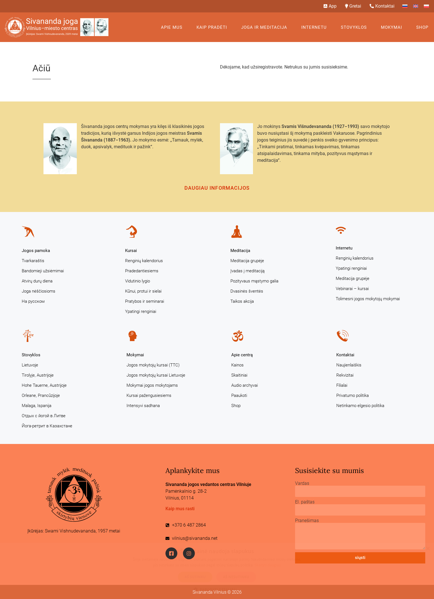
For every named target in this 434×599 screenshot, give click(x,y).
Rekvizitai (345, 375)
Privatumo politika (352, 395)
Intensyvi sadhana (143, 405)
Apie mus (173, 27)
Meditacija (240, 250)
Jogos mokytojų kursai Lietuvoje (156, 375)
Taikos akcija (242, 301)
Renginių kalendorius (144, 260)
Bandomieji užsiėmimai (43, 270)
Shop (422, 27)
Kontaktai (345, 354)
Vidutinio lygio (137, 281)
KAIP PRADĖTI (213, 27)
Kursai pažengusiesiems (149, 395)
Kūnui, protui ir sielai (143, 291)
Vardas (302, 483)
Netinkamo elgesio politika (360, 405)
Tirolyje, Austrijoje (38, 375)
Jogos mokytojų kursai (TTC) (153, 365)
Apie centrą (242, 354)
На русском (33, 301)
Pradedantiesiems (141, 270)
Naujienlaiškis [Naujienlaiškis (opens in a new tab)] (348, 365)
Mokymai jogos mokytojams (152, 385)
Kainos (237, 365)
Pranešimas (307, 520)
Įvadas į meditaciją (247, 270)
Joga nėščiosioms (38, 291)
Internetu (315, 27)
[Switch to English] (415, 6)
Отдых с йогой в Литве (44, 415)
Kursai (131, 250)
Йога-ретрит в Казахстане (47, 425)
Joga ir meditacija (265, 27)
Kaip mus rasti (180, 508)
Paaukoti (239, 395)
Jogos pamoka (36, 250)
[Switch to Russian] (405, 6)
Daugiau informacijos (217, 188)
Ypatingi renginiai (140, 311)
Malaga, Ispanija (36, 405)
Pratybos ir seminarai (144, 301)
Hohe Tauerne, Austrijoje (44, 385)
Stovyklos (355, 27)
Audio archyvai (244, 385)
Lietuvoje (30, 365)
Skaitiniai (239, 375)
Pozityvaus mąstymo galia (254, 281)
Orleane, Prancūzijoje (41, 395)
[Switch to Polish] (426, 6)
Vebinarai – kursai (352, 288)
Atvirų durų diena (37, 281)
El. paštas (305, 502)
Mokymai (393, 27)
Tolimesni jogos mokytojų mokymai (368, 298)
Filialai (341, 385)
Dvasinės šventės (246, 291)
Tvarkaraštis (33, 260)
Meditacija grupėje (247, 260)
